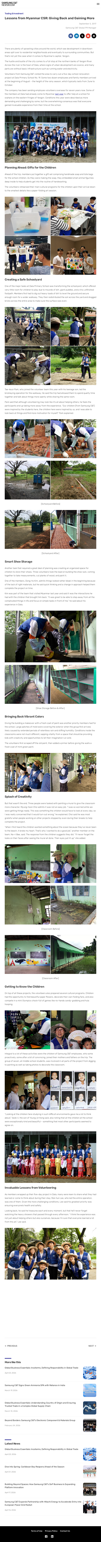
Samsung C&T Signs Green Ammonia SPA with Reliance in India (35, 1385)
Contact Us (65, 1531)
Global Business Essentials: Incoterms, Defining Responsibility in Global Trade (41, 1368)
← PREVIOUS (11, 1346)
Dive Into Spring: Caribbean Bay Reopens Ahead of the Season (34, 1466)
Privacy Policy (51, 1531)
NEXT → (92, 1346)
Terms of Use (36, 1531)
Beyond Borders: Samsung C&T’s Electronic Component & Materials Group (40, 1420)
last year (59, 94)
